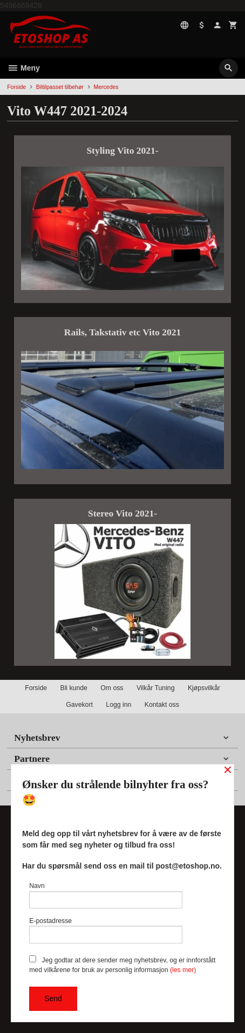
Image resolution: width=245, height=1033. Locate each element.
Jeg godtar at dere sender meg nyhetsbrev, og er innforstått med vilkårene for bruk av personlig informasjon (122, 964)
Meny (23, 68)
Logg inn (118, 704)
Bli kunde (73, 688)
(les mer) (183, 970)
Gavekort (79, 704)
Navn (105, 895)
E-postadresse (105, 930)
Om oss (111, 688)
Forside (16, 87)
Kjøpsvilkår (204, 688)
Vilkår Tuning (156, 688)
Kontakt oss (162, 704)
